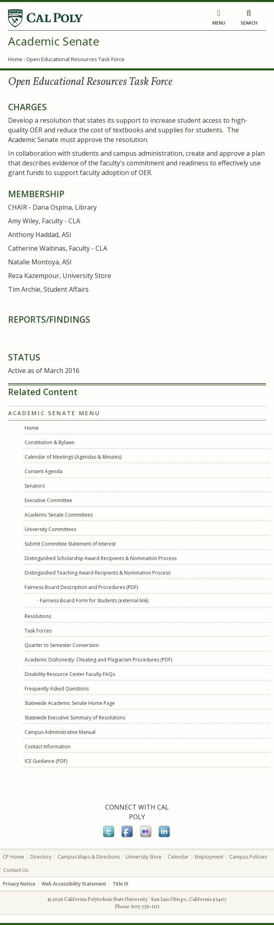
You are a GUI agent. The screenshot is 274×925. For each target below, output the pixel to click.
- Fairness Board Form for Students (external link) (92, 600)
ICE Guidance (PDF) (46, 761)
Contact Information (48, 746)
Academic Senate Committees (59, 514)
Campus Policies (248, 856)
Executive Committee (48, 500)
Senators (35, 485)
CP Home (13, 856)
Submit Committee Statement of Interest (70, 543)
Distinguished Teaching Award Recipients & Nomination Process (97, 572)
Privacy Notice (19, 883)
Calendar (178, 856)
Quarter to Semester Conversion (62, 645)
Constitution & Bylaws (49, 442)
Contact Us (15, 870)
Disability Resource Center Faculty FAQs (70, 674)
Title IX (120, 883)
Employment (209, 856)
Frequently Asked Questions (57, 688)
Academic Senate (53, 41)
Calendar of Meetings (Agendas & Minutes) (73, 456)
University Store (144, 856)
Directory (41, 856)
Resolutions (38, 616)
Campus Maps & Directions (89, 856)
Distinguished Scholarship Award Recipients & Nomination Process (100, 558)
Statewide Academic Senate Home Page (70, 703)
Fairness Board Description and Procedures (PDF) (81, 587)
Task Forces (38, 630)
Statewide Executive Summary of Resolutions (75, 717)
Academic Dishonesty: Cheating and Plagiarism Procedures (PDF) (98, 659)
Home (15, 59)
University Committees (50, 529)
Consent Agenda (43, 471)
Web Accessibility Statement (74, 883)
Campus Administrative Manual (60, 732)
